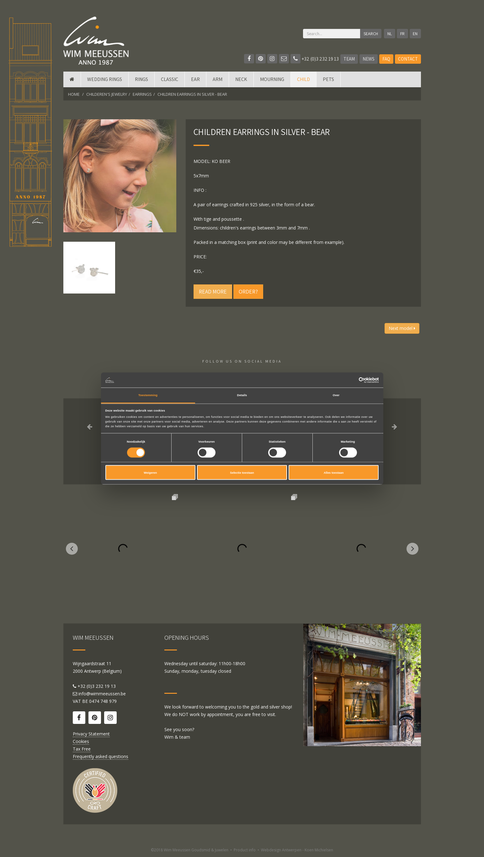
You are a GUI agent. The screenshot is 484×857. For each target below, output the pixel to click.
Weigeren (150, 472)
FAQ (386, 59)
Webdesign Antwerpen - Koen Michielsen (297, 850)
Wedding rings (104, 79)
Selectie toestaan (242, 472)
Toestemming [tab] (147, 395)
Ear (195, 79)
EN (415, 33)
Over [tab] (336, 395)
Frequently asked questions (100, 756)
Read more (213, 291)
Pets (328, 79)
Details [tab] (242, 395)
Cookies (81, 741)
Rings (141, 79)
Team (349, 59)
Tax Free (82, 749)
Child (303, 79)
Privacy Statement (91, 734)
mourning (272, 79)
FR (402, 33)
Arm (217, 79)
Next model (402, 328)
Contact (408, 59)
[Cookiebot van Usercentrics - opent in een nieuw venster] (351, 380)
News (369, 59)
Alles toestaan (333, 472)
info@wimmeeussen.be (102, 694)
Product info (245, 850)
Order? (248, 291)
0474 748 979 (103, 701)
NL (389, 33)
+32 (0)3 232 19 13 (314, 59)
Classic (169, 79)
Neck (241, 79)
